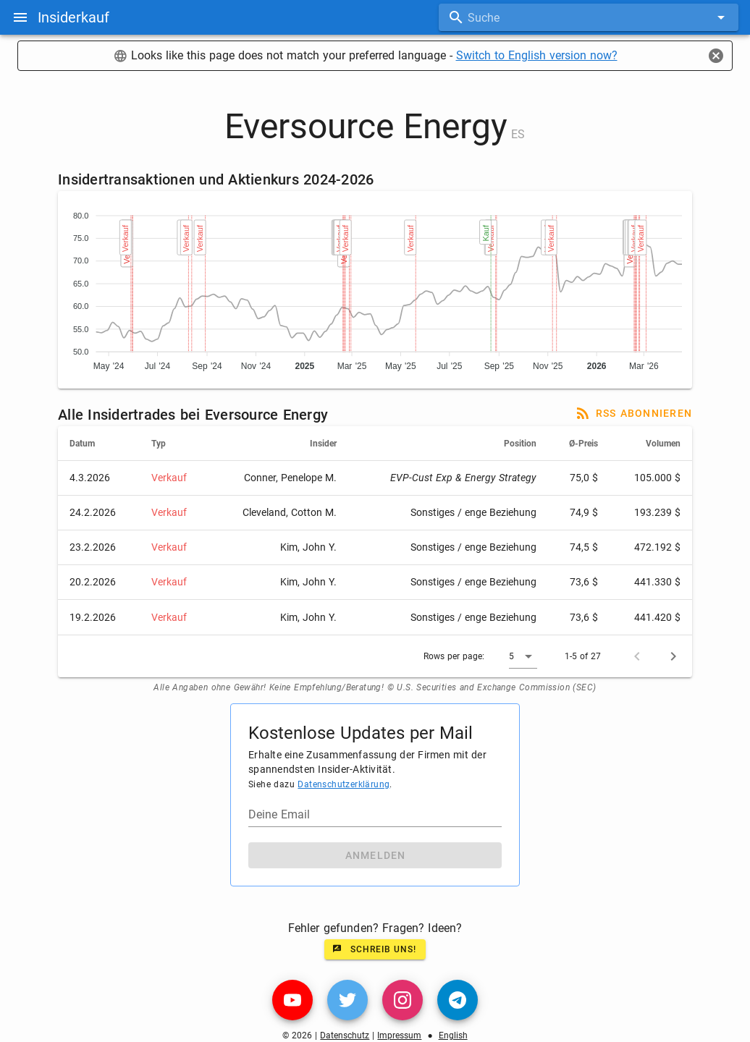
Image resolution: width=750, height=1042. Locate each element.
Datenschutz (344, 1035)
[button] (523, 656)
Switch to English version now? (537, 55)
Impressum (399, 1035)
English (453, 1035)
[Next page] (673, 656)
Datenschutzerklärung (343, 784)
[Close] (716, 56)
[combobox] (588, 17)
